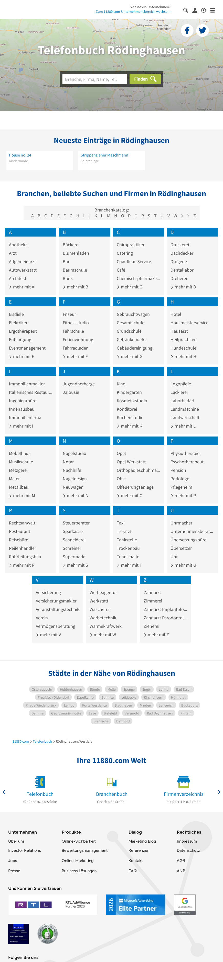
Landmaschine (185, 409)
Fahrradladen (76, 348)
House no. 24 (20, 155)
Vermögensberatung (55, 626)
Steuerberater (76, 523)
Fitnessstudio (76, 323)
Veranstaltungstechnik (57, 609)
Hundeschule (183, 348)
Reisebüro (18, 540)
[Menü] (214, 10)
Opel (121, 453)
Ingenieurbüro (23, 401)
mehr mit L (183, 426)
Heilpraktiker (183, 339)
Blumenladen (76, 253)
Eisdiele (16, 314)
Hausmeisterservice (189, 323)
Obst (121, 479)
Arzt (13, 253)
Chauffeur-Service (134, 261)
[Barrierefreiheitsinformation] (205, 10)
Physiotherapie (185, 453)
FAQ (133, 870)
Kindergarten (129, 392)
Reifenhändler (22, 548)
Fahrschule (73, 331)
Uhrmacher (181, 523)
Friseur (69, 314)
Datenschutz (188, 850)
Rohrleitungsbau (25, 557)
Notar (68, 462)
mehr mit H (183, 356)
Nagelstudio (74, 453)
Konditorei (127, 409)
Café (121, 270)
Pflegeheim (181, 487)
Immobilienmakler (27, 384)
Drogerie (179, 261)
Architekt (17, 278)
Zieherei (151, 626)
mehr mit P (183, 495)
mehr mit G (129, 356)
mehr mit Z (156, 634)
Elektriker (18, 323)
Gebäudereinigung (134, 348)
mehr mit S (75, 565)
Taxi (120, 523)
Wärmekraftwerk (106, 626)
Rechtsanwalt (22, 523)
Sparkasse (73, 531)
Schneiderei (74, 540)
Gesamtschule (130, 323)
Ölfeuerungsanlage (135, 487)
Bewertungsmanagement (85, 850)
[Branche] (94, 79)
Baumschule (75, 270)
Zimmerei (153, 601)
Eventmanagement (27, 348)
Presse (14, 870)
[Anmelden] (196, 10)
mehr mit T (129, 565)
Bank (68, 278)
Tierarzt (124, 531)
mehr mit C (129, 287)
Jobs (12, 860)
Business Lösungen (79, 870)
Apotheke (18, 245)
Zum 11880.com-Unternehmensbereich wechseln (133, 11)
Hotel (176, 314)
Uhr (174, 557)
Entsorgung (20, 339)
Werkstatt (99, 601)
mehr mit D (183, 287)
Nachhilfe (72, 470)
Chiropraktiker (130, 245)
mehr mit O (130, 495)
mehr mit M (22, 495)
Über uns (16, 841)
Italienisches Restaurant (30, 392)
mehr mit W (103, 634)
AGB (181, 860)
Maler (14, 479)
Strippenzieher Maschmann (104, 155)
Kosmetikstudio (132, 401)
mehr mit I (21, 426)
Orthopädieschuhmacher (138, 470)
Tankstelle (127, 540)
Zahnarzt (152, 592)
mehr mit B (75, 287)
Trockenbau (128, 548)
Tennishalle (128, 557)
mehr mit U (183, 565)
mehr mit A (21, 287)
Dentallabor (182, 270)
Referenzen (139, 850)
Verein (42, 618)
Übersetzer (181, 548)
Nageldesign (75, 479)
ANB (181, 870)
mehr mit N (76, 495)
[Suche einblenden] (187, 10)
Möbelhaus (19, 453)
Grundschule (129, 331)
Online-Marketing (77, 860)
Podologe (180, 479)
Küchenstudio (130, 417)
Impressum (187, 841)
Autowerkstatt (23, 270)
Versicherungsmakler (56, 601)
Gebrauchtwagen (133, 314)
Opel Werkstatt (131, 462)
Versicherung (48, 592)
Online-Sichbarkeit (79, 841)
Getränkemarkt (131, 339)
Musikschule (21, 462)
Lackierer (179, 392)
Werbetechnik (103, 618)
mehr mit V (48, 634)
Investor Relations (24, 850)
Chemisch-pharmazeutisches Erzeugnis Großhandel (138, 278)
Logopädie (181, 384)
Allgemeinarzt (22, 261)
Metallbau (18, 487)
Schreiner (72, 548)
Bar (66, 261)
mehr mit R (21, 565)
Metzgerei (18, 470)
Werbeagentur (103, 592)
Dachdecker (182, 253)
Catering (125, 253)
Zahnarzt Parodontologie (165, 618)
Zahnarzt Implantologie (165, 609)
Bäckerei (71, 245)
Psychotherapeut (187, 462)
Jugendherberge (79, 384)
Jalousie (71, 392)
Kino (121, 384)
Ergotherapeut (23, 331)
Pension (178, 470)
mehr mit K (129, 426)
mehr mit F (75, 356)
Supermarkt (74, 557)
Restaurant (19, 531)
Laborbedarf (182, 401)
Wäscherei (99, 609)
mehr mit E (21, 356)
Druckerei (180, 245)
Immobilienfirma (25, 417)
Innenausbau (22, 409)
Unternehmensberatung (192, 531)
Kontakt (136, 860)
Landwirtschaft (185, 417)
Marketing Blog (142, 841)
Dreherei (179, 278)
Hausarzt (179, 331)
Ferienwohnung (78, 339)
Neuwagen (73, 487)
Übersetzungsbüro (189, 540)
